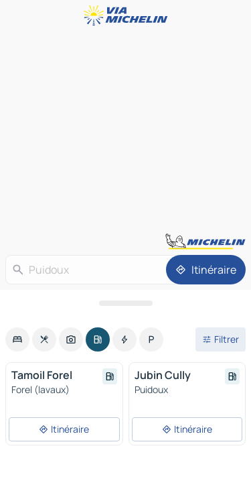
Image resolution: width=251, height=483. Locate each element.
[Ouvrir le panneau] (125, 303)
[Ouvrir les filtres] (220, 339)
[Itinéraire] (206, 269)
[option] (17, 339)
